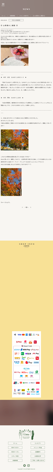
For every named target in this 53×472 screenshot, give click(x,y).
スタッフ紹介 (15, 456)
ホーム (15, 443)
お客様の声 (38, 456)
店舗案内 (37, 452)
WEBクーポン (15, 452)
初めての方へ (15, 447)
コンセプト (38, 443)
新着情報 (15, 460)
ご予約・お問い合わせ (37, 460)
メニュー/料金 (38, 447)
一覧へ (26, 207)
